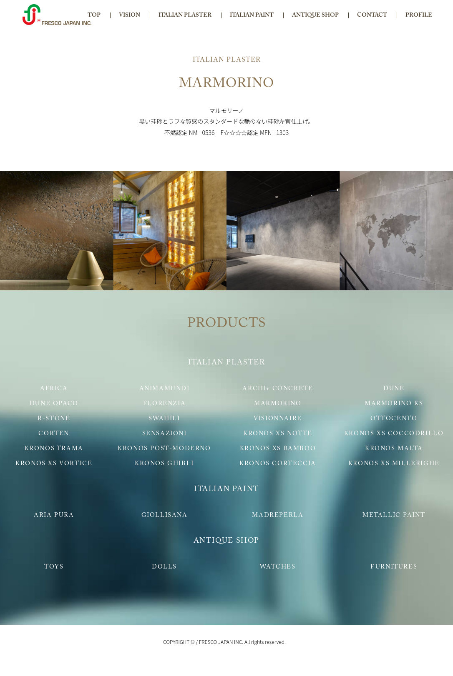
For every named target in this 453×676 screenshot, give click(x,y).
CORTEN (53, 434)
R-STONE (54, 419)
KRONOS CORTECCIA (277, 464)
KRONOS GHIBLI (164, 464)
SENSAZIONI (164, 434)
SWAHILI (164, 419)
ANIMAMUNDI (164, 389)
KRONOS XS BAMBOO (278, 449)
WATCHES (277, 567)
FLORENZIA (164, 404)
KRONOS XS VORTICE (53, 464)
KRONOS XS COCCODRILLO (394, 434)
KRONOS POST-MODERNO (164, 449)
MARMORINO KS (394, 404)
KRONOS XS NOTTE (277, 434)
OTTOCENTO (393, 419)
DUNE (393, 389)
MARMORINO (277, 404)
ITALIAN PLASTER (185, 15)
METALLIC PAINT (393, 515)
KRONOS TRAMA (54, 449)
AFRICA (54, 389)
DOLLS (164, 567)
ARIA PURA (54, 515)
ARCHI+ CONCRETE (277, 389)
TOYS (53, 567)
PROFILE (418, 15)
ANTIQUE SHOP (315, 15)
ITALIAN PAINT (252, 15)
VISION (129, 15)
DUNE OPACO (54, 404)
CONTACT (372, 15)
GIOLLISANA (164, 515)
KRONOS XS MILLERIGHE (394, 464)
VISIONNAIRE (278, 419)
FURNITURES (393, 567)
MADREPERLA (277, 515)
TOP (94, 15)
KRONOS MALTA (394, 449)
